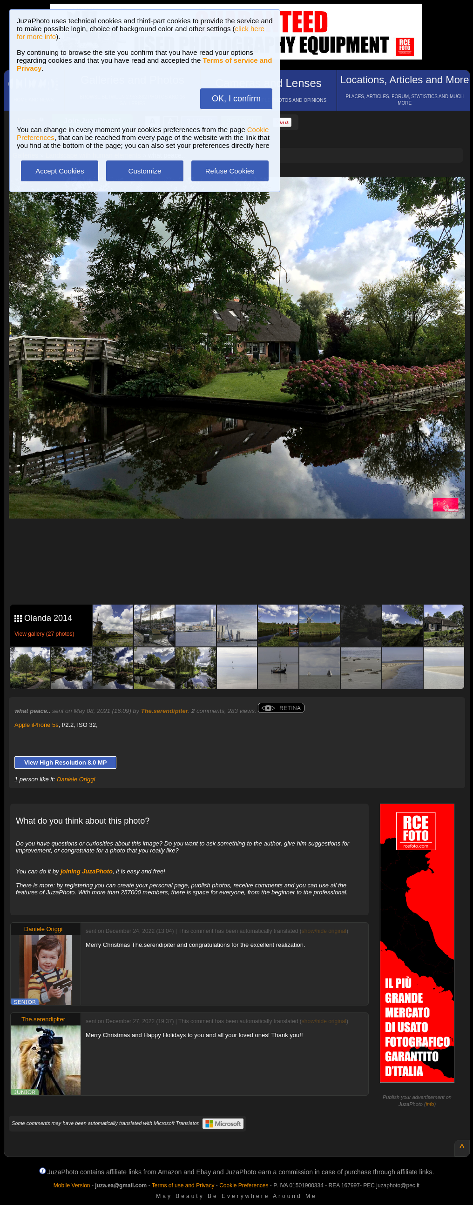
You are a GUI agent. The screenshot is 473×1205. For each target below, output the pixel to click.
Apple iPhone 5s (36, 724)
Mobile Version (72, 1185)
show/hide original (324, 931)
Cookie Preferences (243, 1185)
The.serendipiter (164, 710)
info (430, 1104)
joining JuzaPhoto (87, 871)
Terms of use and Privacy (183, 1185)
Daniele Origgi (76, 779)
